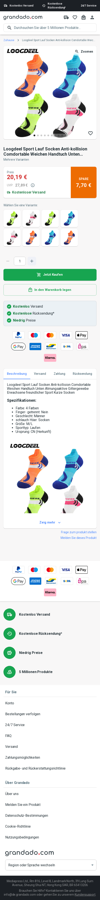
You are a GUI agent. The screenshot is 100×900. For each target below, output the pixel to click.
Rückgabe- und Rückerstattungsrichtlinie (50, 768)
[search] (55, 27)
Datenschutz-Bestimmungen (50, 815)
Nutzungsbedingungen (50, 837)
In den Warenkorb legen (50, 290)
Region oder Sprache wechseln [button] (31, 865)
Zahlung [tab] (59, 374)
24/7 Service (89, 5)
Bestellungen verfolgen (50, 714)
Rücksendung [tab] (82, 374)
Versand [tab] (40, 374)
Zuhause (8, 40)
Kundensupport (85, 894)
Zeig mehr (50, 522)
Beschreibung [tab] (16, 374)
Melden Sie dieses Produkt (79, 538)
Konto (50, 703)
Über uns (50, 793)
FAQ (50, 735)
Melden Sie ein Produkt (50, 804)
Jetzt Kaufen (50, 275)
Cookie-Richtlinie (50, 826)
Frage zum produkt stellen (79, 532)
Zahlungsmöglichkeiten (50, 757)
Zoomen (84, 52)
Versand (50, 746)
